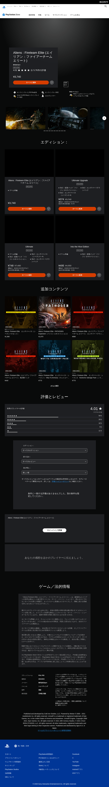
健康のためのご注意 (61, 701)
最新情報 (42, 6)
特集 (39, 13)
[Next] (104, 116)
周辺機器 (34, 6)
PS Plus (26, 6)
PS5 (15, 6)
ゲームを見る (75, 13)
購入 (49, 6)
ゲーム (9, 6)
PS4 (20, 6)
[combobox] (54, 448)
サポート (55, 6)
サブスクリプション (60, 13)
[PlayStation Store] (12, 12)
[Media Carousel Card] (25, 116)
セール (47, 13)
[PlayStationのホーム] (4, 6)
